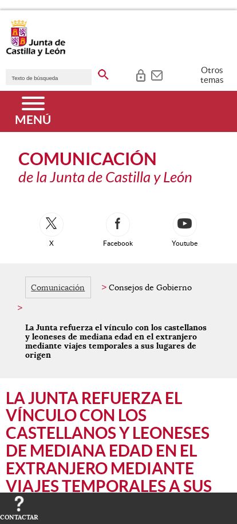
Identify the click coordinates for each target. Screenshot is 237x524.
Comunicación (58, 287)
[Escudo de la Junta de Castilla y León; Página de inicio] (35, 53)
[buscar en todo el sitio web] (103, 72)
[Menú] (33, 111)
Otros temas (212, 75)
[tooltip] (140, 74)
